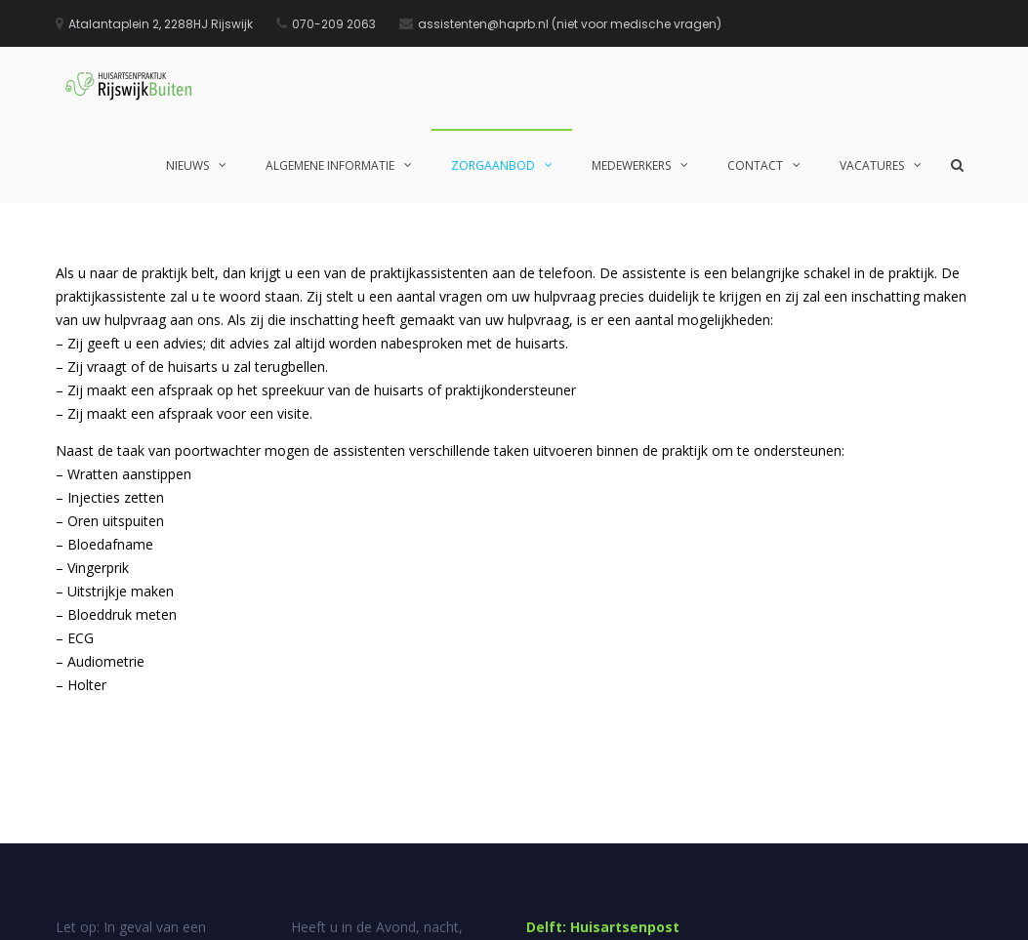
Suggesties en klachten (736, 911)
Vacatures (872, 165)
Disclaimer (836, 911)
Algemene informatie (330, 165)
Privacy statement (924, 911)
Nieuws (187, 165)
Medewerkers (631, 165)
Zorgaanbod (493, 165)
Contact (755, 165)
